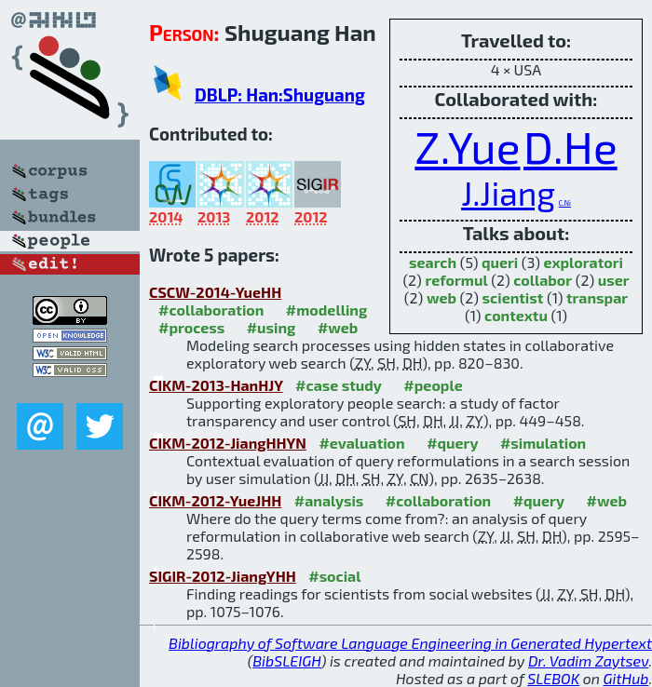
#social (334, 576)
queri (500, 262)
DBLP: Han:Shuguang (280, 94)
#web (338, 327)
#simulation (543, 442)
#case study (338, 385)
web (441, 297)
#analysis (329, 500)
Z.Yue (467, 146)
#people (432, 385)
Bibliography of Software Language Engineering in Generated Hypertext (410, 643)
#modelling (326, 309)
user (614, 280)
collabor (542, 280)
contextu (516, 315)
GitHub (626, 678)
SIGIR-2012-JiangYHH (222, 576)
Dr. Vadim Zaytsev (588, 660)
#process (191, 327)
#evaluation (361, 442)
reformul (456, 280)
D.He (570, 146)
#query (452, 442)
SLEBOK (553, 678)
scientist (513, 297)
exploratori (583, 262)
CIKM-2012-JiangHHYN (227, 442)
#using (271, 327)
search (432, 262)
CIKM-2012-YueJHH (215, 500)
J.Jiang (508, 192)
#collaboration (211, 309)
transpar (597, 297)
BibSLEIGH (286, 660)
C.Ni (565, 203)
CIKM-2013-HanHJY (216, 385)
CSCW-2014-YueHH (215, 292)
